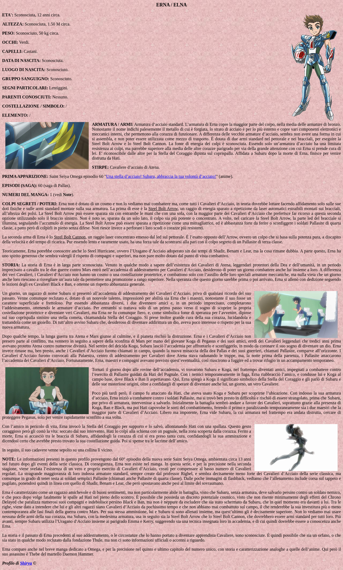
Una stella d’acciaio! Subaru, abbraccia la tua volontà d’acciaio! (161, 176)
